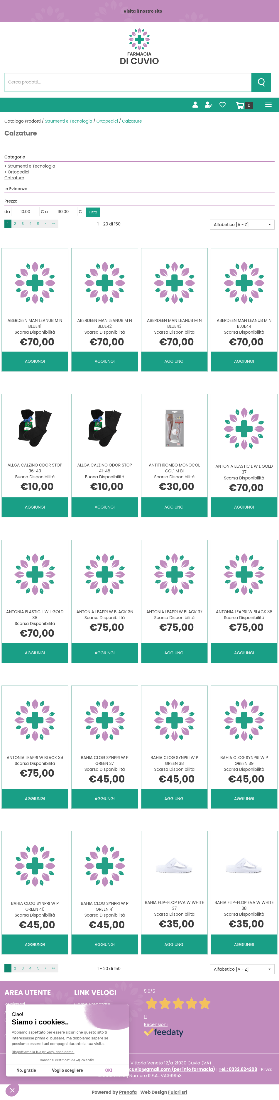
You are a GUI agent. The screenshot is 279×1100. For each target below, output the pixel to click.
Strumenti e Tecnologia (68, 121)
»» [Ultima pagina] (53, 223)
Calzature (14, 178)
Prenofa (128, 1092)
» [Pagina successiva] (46, 223)
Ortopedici (107, 121)
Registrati (14, 1004)
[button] (242, 225)
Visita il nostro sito (143, 11)
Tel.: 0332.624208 (238, 1069)
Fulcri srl (177, 1092)
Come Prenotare (92, 1004)
